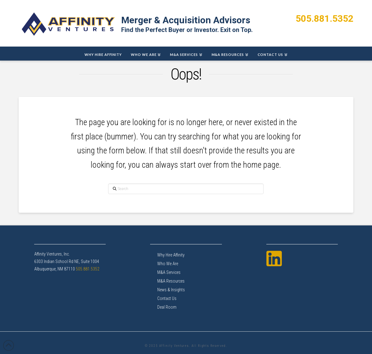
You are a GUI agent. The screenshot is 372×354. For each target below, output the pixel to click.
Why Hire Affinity (171, 254)
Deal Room (167, 307)
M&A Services (169, 272)
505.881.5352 (324, 18)
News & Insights (171, 289)
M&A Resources (171, 281)
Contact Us (167, 298)
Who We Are (167, 263)
